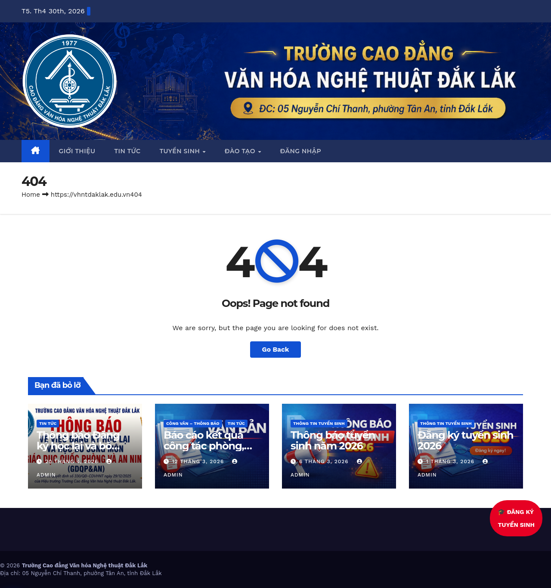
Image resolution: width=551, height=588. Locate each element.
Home (31, 194)
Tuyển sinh (181, 151)
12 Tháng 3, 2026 (199, 461)
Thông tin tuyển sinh (319, 423)
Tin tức (128, 151)
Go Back (276, 349)
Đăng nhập (300, 151)
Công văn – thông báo (193, 423)
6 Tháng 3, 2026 (325, 461)
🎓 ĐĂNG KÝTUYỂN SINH (512, 518)
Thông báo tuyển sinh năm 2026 (333, 440)
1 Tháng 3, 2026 (451, 461)
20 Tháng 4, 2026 (72, 461)
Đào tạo (241, 151)
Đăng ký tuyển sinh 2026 (466, 440)
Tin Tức (47, 423)
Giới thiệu (77, 151)
